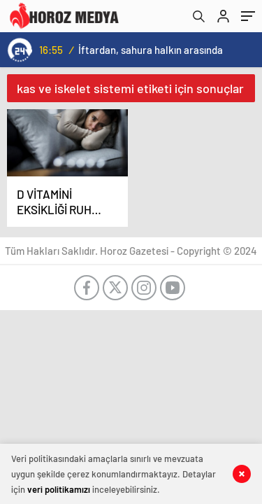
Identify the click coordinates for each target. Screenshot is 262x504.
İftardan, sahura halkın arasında (150, 49)
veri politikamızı (58, 489)
